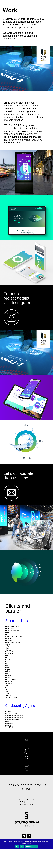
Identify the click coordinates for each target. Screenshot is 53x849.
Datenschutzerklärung (32, 846)
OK (17, 846)
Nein (22, 846)
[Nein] (51, 844)
